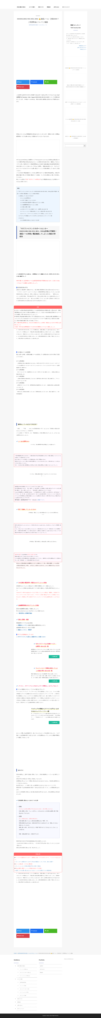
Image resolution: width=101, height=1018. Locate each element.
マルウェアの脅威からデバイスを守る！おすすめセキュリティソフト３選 (35, 215)
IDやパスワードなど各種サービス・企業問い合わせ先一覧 (34, 209)
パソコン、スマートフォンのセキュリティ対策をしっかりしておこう (36, 213)
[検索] (84, 146)
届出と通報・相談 (25, 206)
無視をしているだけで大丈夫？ (26, 195)
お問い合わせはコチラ (81, 47)
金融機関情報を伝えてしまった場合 (29, 204)
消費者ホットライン (23, 625)
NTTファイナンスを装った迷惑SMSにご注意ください (32, 636)
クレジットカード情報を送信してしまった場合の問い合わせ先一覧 (36, 211)
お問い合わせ (42, 969)
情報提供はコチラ (82, 45)
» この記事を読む (54, 656)
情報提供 (41, 972)
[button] (21, 7)
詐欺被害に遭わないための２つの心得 (29, 220)
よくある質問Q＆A (25, 198)
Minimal (48, 1015)
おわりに (21, 218)
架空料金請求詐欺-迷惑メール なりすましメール (38, 24)
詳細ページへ (41, 499)
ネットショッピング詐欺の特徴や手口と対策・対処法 (28, 866)
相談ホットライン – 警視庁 (25, 630)
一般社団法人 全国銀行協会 (25, 613)
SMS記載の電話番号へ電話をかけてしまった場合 (32, 202)
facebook (34, 82)
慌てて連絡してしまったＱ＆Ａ (28, 200)
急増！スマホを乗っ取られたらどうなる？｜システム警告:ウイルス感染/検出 (33, 870)
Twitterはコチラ (83, 49)
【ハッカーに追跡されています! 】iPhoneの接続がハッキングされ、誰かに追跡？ (34, 861)
